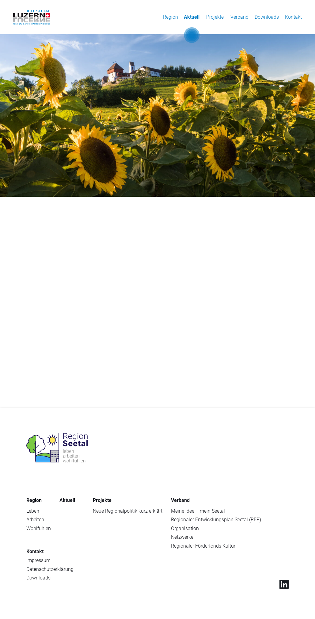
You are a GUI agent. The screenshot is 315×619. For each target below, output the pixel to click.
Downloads (267, 17)
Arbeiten (35, 519)
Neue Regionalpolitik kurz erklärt (127, 511)
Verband (239, 17)
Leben (32, 511)
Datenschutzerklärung (50, 569)
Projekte (215, 17)
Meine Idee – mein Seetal (198, 511)
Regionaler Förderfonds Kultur (203, 546)
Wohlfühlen (38, 528)
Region (170, 17)
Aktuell (191, 17)
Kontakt (293, 17)
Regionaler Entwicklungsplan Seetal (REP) (216, 519)
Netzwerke (182, 537)
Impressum (38, 560)
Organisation (185, 528)
